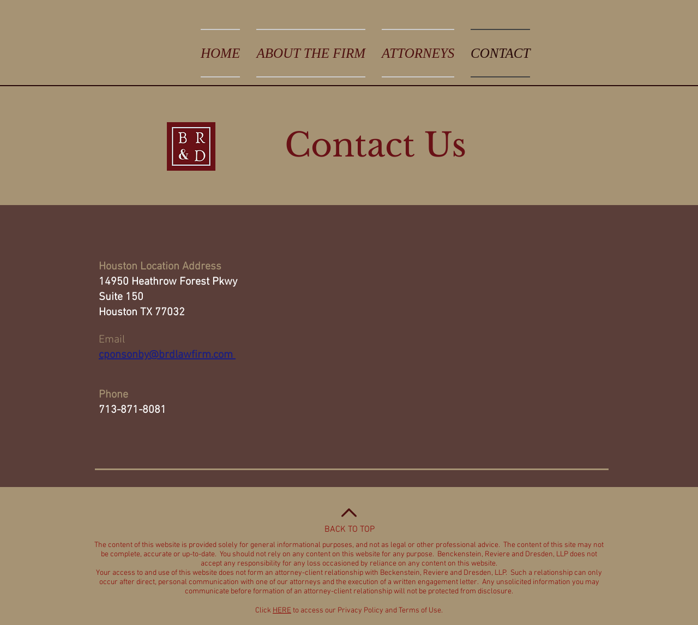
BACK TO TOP (349, 529)
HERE (282, 610)
